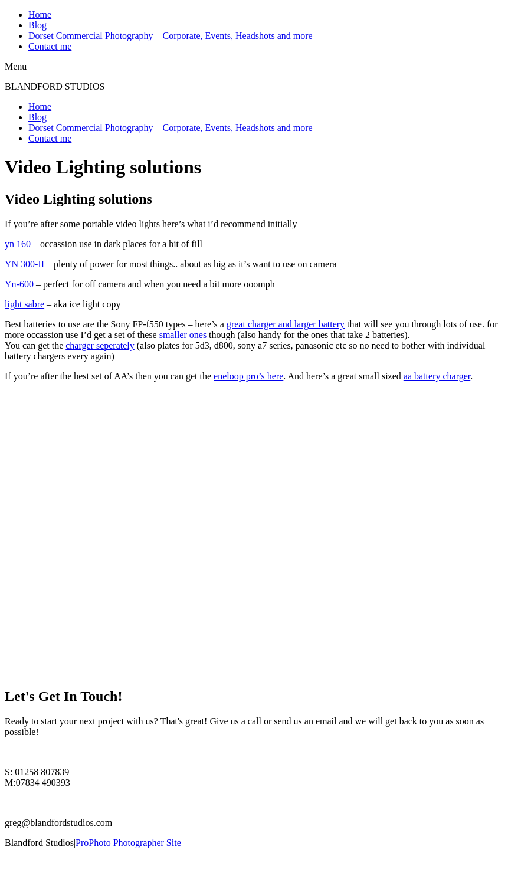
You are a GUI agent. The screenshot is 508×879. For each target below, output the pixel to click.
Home (39, 14)
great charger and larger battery (286, 324)
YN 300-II (24, 264)
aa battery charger (437, 376)
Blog (37, 25)
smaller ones (184, 335)
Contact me (49, 46)
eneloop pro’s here (248, 376)
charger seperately (100, 345)
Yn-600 (19, 284)
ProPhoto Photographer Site (128, 843)
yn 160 (18, 244)
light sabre (24, 304)
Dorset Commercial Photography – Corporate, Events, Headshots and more (170, 36)
